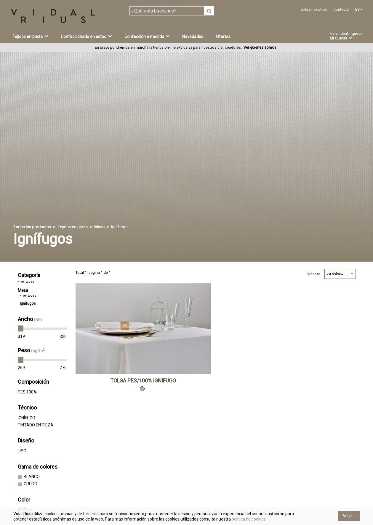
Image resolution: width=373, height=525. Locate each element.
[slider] (21, 329)
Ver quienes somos (260, 47)
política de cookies (248, 519)
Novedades (192, 36)
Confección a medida (147, 36)
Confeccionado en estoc (86, 36)
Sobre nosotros (313, 9)
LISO (22, 450)
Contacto (341, 9)
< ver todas (26, 282)
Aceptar (349, 515)
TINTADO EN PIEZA (35, 425)
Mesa (99, 226)
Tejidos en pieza (30, 36)
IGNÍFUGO (26, 417)
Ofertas (223, 36)
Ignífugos (28, 303)
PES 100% (27, 392)
